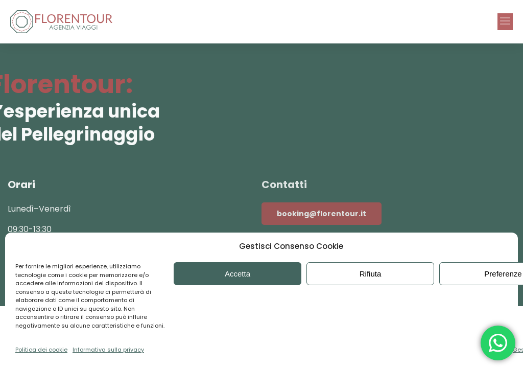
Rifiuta (371, 273)
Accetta (237, 273)
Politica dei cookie (41, 350)
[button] (505, 21)
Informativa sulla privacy (108, 350)
